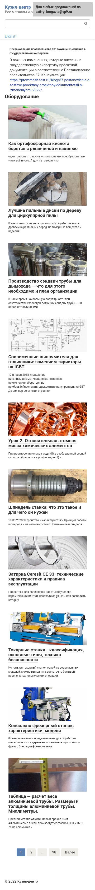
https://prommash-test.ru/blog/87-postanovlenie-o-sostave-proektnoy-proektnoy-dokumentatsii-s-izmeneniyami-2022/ (50, 85)
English (10, 36)
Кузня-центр (18, 7)
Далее (70, 852)
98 (54, 852)
